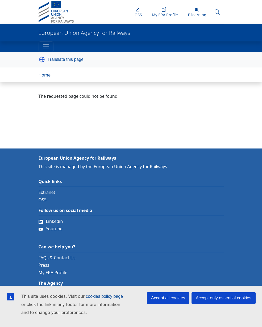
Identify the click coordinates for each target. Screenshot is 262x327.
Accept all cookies (168, 298)
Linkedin (51, 221)
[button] (42, 59)
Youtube (51, 229)
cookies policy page (104, 296)
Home (45, 75)
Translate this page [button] (66, 59)
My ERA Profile (53, 272)
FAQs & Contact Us (57, 258)
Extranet (47, 192)
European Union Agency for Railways (84, 32)
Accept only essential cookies (223, 298)
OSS (43, 200)
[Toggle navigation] (46, 46)
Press (44, 265)
